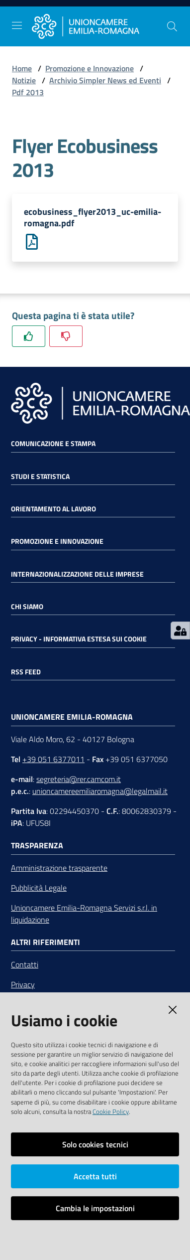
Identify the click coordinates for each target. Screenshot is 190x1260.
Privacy (23, 984)
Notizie (24, 80)
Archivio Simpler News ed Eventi (105, 80)
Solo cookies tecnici (95, 1144)
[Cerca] (172, 26)
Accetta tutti (95, 1176)
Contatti (24, 964)
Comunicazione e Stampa (53, 444)
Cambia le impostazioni (95, 1208)
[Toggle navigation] (17, 25)
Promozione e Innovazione (89, 68)
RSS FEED (26, 672)
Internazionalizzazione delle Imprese (77, 574)
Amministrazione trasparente (59, 868)
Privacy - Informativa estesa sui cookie (79, 639)
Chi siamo (27, 607)
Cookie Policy (111, 1111)
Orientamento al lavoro (53, 509)
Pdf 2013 (28, 92)
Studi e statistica (40, 476)
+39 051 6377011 (53, 759)
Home (22, 68)
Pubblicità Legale (39, 888)
